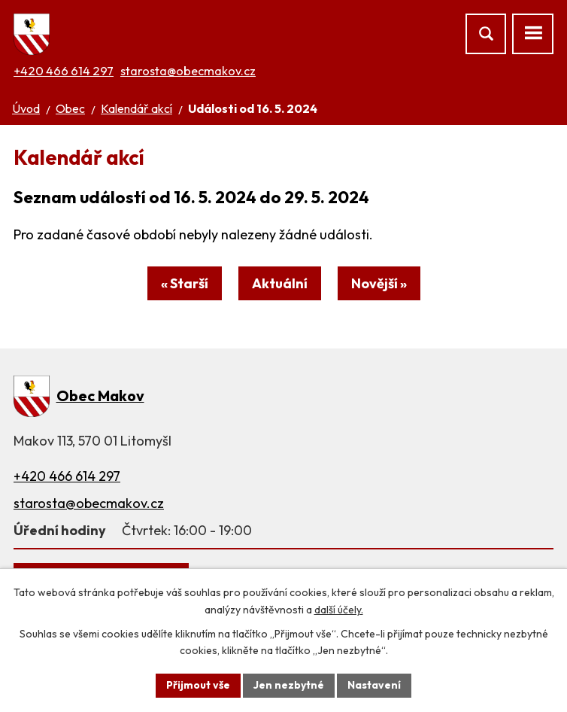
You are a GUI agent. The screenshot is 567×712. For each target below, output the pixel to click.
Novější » (379, 283)
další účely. (338, 609)
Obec (70, 108)
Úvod (26, 108)
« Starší (184, 283)
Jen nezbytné (288, 685)
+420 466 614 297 (64, 70)
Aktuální (280, 283)
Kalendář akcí (136, 108)
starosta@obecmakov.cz (188, 70)
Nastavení (374, 685)
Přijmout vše (198, 685)
